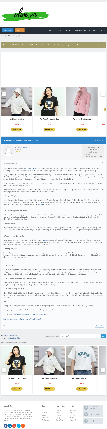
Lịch (94, 30)
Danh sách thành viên (82, 30)
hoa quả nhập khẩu (10, 319)
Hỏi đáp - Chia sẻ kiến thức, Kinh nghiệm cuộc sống (46, 45)
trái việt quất (30, 319)
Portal (51, 30)
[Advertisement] (53, 68)
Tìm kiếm (68, 30)
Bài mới (3, 36)
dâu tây (21, 319)
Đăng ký (19, 30)
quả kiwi (46, 240)
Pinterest (72, 420)
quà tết (38, 319)
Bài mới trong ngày (14, 36)
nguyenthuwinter (22, 147)
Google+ (72, 415)
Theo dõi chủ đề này (10, 335)
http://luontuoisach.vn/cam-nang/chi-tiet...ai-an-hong (31, 314)
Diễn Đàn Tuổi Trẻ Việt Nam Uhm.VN (15, 45)
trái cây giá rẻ (30, 168)
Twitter (72, 413)
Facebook (73, 410)
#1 (103, 163)
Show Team (60, 420)
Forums (59, 30)
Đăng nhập (7, 30)
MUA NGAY (17, 129)
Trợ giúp (102, 30)
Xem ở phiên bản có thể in (12, 338)
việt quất (40, 204)
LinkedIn (72, 417)
